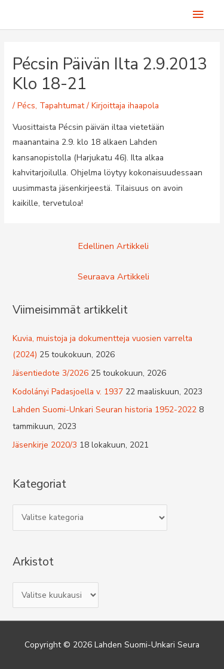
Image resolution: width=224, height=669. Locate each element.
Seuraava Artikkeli (113, 276)
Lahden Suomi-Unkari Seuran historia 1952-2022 (105, 409)
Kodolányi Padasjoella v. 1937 (68, 391)
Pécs (26, 105)
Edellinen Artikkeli (113, 246)
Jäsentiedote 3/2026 (50, 373)
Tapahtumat (61, 105)
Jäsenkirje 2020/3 (45, 445)
